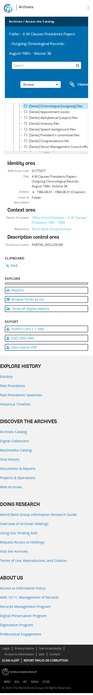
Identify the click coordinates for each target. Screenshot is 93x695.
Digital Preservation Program (23, 615)
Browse (40, 84)
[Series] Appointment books (46, 112)
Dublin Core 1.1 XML (25, 329)
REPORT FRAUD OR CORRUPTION (46, 660)
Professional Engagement (20, 634)
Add (14, 265)
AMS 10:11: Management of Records (29, 597)
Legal (6, 648)
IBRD (7, 682)
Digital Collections (14, 441)
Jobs (41, 654)
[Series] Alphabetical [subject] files (50, 118)
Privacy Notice (24, 648)
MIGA (35, 682)
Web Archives (11, 487)
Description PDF (21, 347)
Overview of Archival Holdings (24, 523)
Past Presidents (12, 385)
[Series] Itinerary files (41, 123)
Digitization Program (16, 625)
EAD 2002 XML (20, 338)
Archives (26, 7)
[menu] (88, 7)
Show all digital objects (27, 308)
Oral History (9, 459)
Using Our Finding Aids (19, 533)
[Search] (46, 65)
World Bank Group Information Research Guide (38, 514)
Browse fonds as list (25, 299)
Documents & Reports (17, 468)
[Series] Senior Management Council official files (58, 147)
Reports (15, 290)
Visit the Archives (14, 551)
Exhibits (6, 376)
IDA (16, 682)
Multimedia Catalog (16, 450)
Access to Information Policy (22, 588)
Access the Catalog (39, 21)
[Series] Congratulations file (46, 141)
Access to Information (19, 654)
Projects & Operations (17, 477)
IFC (25, 682)
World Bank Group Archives (51, 229)
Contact (55, 654)
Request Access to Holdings (22, 542)
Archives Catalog (13, 431)
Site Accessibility (50, 648)
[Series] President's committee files (51, 135)
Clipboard (78, 84)
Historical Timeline (15, 404)
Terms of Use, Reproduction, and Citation (33, 560)
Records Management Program (25, 606)
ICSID (46, 682)
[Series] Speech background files (49, 129)
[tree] (46, 127)
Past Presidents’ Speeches (21, 395)
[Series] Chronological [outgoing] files (53, 106)
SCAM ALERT (10, 660)
